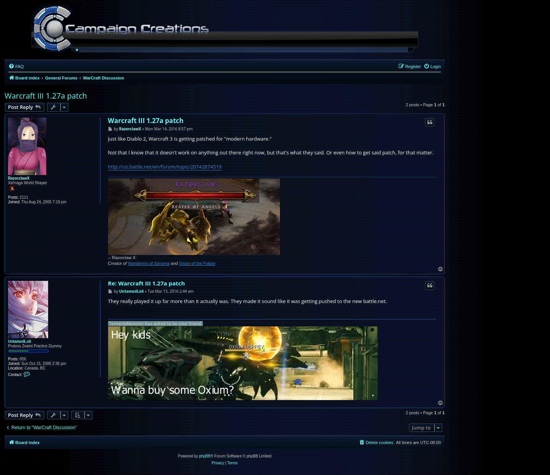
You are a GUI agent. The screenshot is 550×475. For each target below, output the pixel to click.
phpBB (204, 456)
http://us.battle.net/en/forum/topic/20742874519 (165, 166)
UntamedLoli (19, 341)
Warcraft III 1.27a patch (46, 96)
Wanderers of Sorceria (149, 263)
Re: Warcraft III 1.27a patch (146, 283)
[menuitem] (16, 66)
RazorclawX (18, 178)
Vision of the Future (197, 263)
